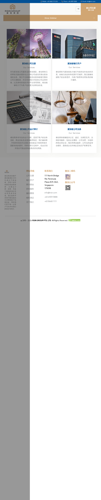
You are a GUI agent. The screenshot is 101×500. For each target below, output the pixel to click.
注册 (92, 10)
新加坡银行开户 (74, 63)
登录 (89, 10)
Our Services (74, 67)
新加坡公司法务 (74, 129)
